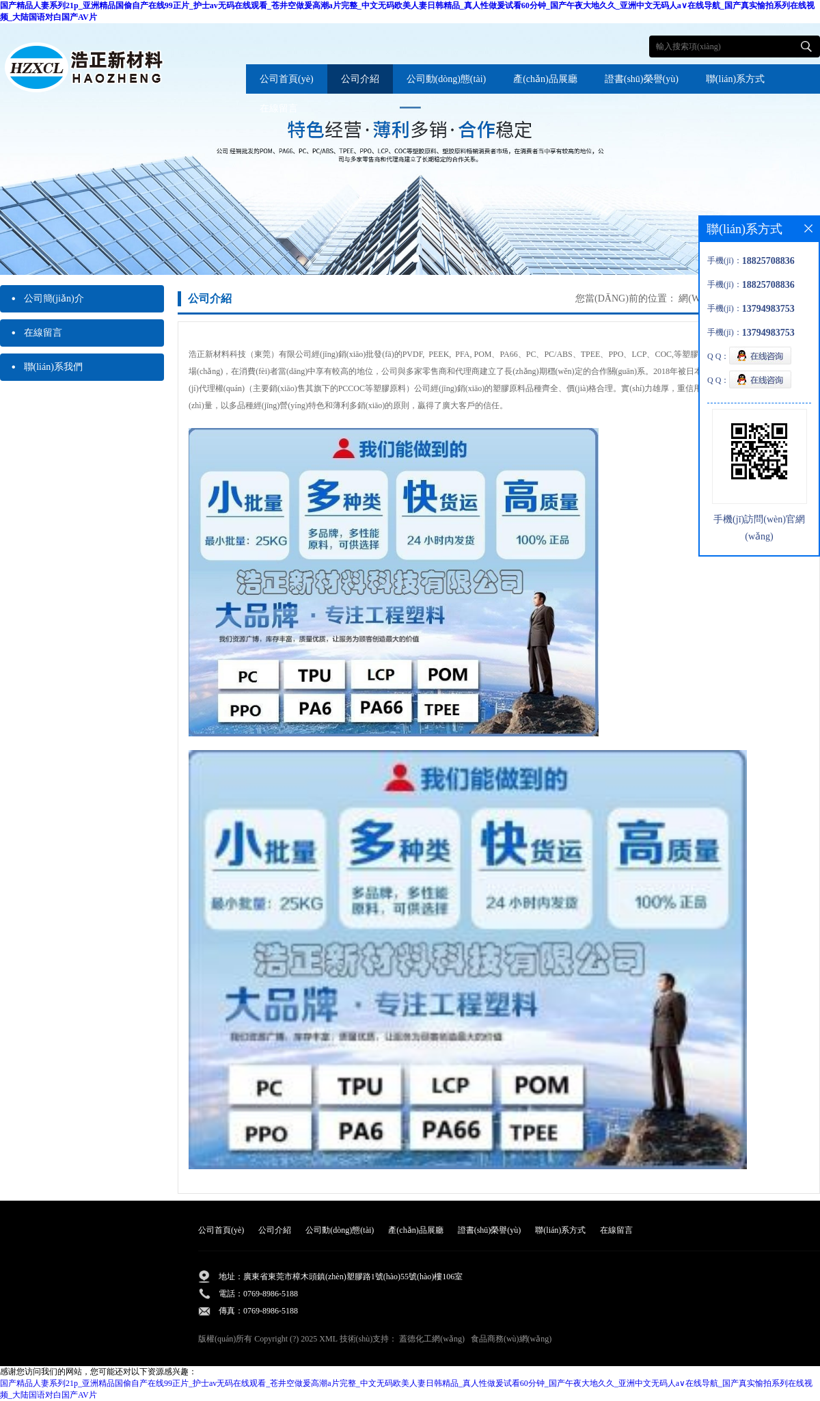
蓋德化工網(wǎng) (432, 1339)
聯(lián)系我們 (46, 367)
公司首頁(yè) (287, 79)
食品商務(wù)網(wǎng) (511, 1339)
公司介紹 (360, 79)
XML (328, 1339)
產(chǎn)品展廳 (545, 79)
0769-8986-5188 (270, 1293)
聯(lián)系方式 (735, 79)
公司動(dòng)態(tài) (447, 79)
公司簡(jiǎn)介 (47, 298)
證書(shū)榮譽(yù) (642, 79)
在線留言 (279, 108)
